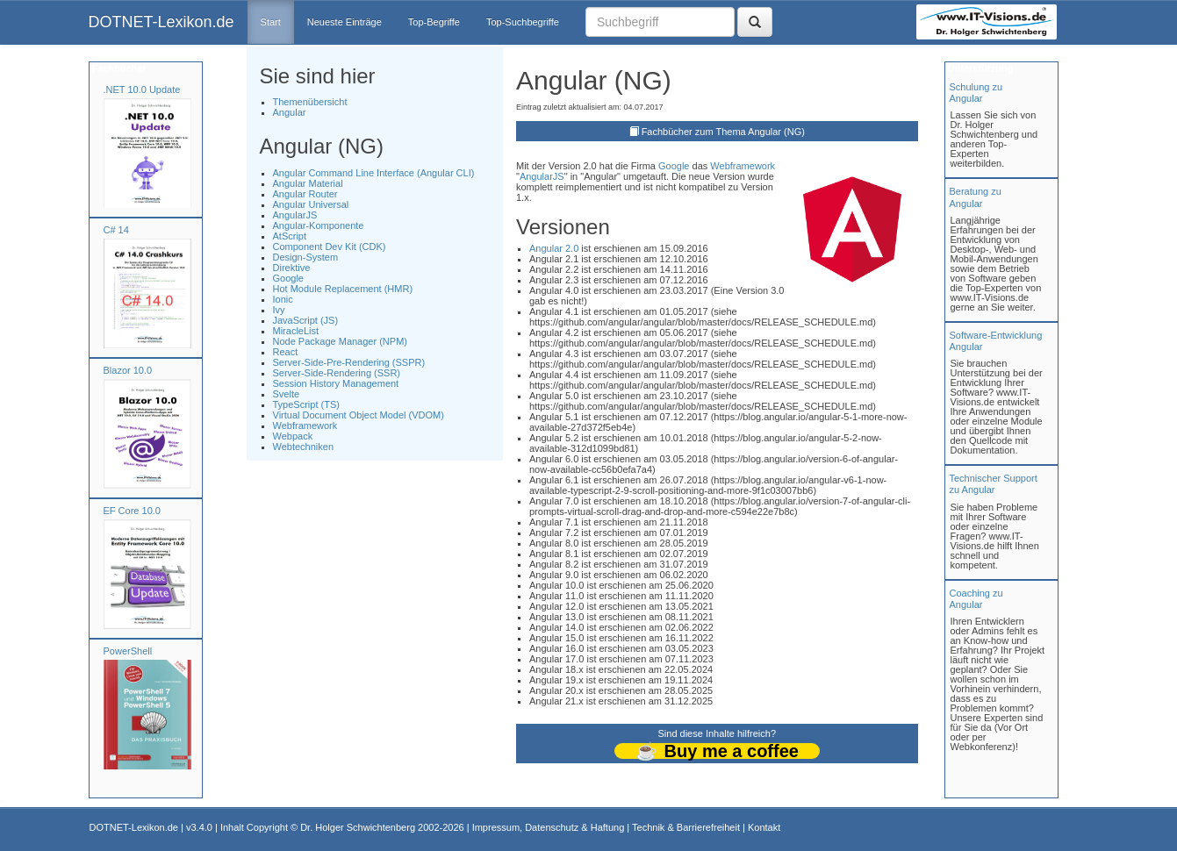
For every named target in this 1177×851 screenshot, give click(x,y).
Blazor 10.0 (128, 370)
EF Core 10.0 (132, 510)
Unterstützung (979, 68)
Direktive (292, 267)
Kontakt (764, 827)
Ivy (279, 309)
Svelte (286, 394)
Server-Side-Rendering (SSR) (337, 373)
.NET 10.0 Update (142, 89)
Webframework (305, 425)
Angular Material (308, 183)
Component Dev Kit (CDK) (329, 246)
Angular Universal (311, 204)
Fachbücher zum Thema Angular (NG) (723, 131)
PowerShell (128, 651)
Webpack (293, 436)
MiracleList (296, 330)
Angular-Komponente (318, 225)
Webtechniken (303, 446)
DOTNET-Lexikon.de (161, 22)
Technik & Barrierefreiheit (686, 827)
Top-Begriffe (434, 22)
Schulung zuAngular (976, 93)
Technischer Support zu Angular (993, 484)
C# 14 (116, 230)
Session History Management (336, 383)
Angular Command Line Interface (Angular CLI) (374, 173)
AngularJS (295, 215)
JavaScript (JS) (306, 320)
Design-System (306, 257)
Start (271, 22)
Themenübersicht (310, 102)
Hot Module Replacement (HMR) (343, 288)
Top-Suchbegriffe (522, 22)
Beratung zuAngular (975, 197)
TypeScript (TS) (306, 404)
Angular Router (305, 194)
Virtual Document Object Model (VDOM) (358, 415)
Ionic (283, 299)
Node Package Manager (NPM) (340, 341)
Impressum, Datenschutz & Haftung (548, 827)
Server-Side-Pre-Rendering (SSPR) (349, 362)
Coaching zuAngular (976, 599)
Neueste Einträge (344, 22)
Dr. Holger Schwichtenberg (357, 827)
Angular (289, 112)
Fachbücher (118, 68)
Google (288, 278)
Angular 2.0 (553, 248)
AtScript (290, 236)
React (285, 352)
